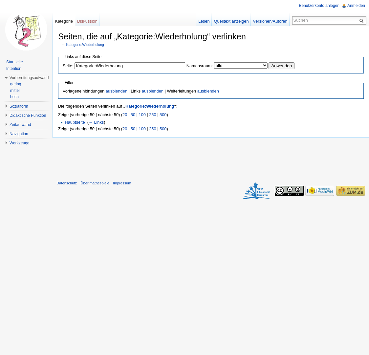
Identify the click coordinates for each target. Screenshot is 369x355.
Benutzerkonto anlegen (319, 5)
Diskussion (87, 21)
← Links (96, 122)
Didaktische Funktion (28, 115)
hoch (14, 96)
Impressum (122, 183)
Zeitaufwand (20, 124)
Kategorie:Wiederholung (85, 45)
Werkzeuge (19, 143)
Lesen (204, 21)
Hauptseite (75, 122)
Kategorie (64, 21)
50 (133, 114)
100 (142, 114)
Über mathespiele (94, 183)
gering (15, 84)
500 (163, 114)
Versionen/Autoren (270, 21)
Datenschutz (66, 183)
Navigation (19, 134)
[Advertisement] (210, 158)
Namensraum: (199, 65)
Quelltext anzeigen (231, 21)
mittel (15, 90)
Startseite (14, 62)
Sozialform (19, 106)
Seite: (68, 65)
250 (152, 114)
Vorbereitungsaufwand (29, 77)
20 (124, 114)
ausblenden (116, 91)
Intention (13, 68)
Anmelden (356, 5)
